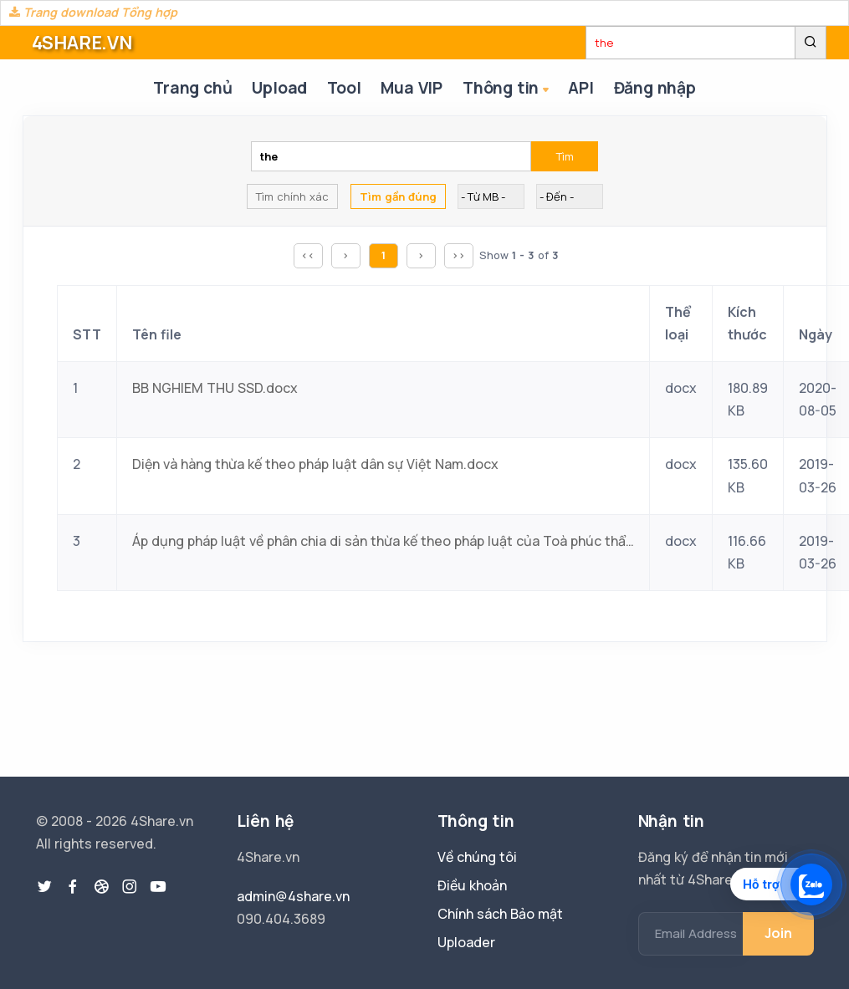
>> (458, 255)
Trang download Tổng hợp (93, 12)
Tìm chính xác (292, 196)
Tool (344, 88)
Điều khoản (472, 885)
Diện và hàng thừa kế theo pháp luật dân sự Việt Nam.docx (315, 464)
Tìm (565, 156)
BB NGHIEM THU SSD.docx (215, 388)
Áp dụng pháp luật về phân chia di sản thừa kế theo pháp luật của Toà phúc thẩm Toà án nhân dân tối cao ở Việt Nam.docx (383, 541)
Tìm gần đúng (398, 196)
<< (308, 255)
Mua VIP (411, 88)
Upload (279, 88)
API (580, 88)
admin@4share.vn (293, 896)
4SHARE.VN (82, 42)
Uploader (466, 942)
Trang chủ (192, 88)
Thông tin (507, 89)
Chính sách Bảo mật (500, 914)
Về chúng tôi (477, 857)
